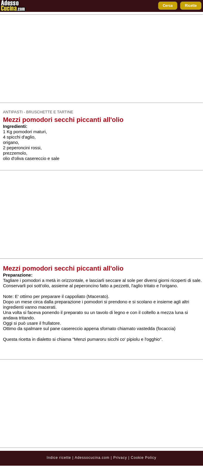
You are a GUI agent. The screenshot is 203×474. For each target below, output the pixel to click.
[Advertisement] (101, 58)
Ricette (191, 6)
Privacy (120, 458)
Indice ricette (59, 458)
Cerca (168, 6)
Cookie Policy (144, 458)
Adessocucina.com (92, 458)
